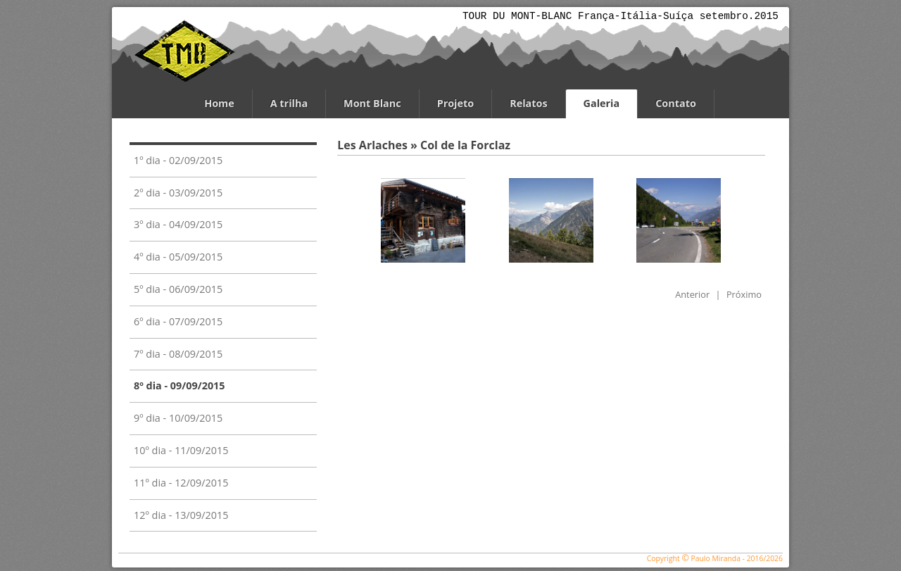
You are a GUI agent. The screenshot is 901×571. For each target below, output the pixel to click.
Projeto (455, 103)
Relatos (528, 103)
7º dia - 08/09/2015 (178, 353)
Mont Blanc (372, 103)
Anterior (692, 294)
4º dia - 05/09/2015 (178, 256)
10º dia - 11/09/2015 (181, 450)
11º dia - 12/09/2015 (181, 482)
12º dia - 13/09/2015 (181, 515)
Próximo (744, 294)
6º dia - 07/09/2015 (178, 321)
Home (219, 103)
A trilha (289, 103)
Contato (675, 103)
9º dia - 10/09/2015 (178, 418)
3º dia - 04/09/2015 (178, 224)
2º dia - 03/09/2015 (178, 192)
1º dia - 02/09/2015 (178, 160)
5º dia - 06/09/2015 (178, 289)
